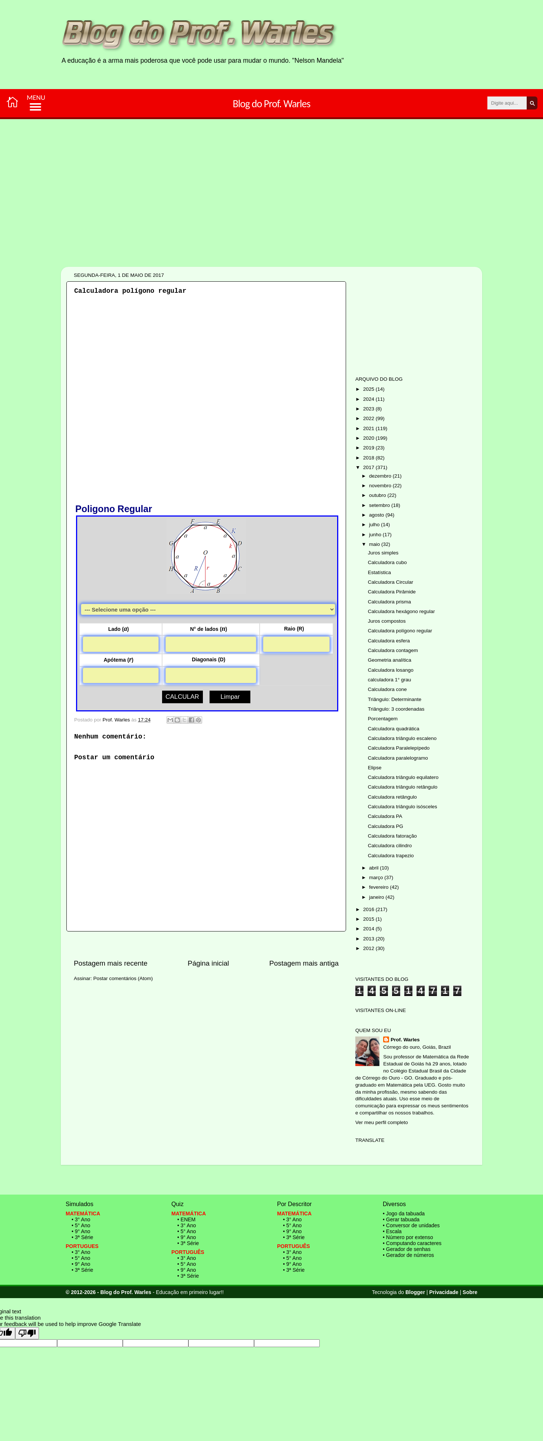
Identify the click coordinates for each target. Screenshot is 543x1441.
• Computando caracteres (412, 1243)
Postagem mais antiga (304, 963)
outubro (378, 495)
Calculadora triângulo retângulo (403, 787)
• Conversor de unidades (411, 1225)
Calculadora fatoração (392, 836)
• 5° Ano (81, 1225)
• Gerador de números (408, 1255)
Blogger (415, 1292)
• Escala (392, 1231)
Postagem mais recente (110, 963)
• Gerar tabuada (401, 1219)
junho (376, 534)
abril (374, 868)
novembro (381, 485)
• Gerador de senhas (407, 1249)
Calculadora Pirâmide (392, 592)
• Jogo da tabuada (404, 1213)
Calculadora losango (391, 670)
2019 (369, 448)
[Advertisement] (248, 218)
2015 (369, 919)
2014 (369, 928)
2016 (369, 909)
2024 (369, 399)
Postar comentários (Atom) (123, 978)
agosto (377, 515)
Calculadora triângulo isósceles (402, 806)
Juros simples (383, 553)
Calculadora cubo (387, 562)
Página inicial (208, 963)
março (376, 877)
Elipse (375, 767)
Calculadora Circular (390, 582)
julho (375, 524)
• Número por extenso (408, 1237)
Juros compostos (387, 621)
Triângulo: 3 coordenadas (396, 709)
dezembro (381, 476)
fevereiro (379, 887)
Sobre (470, 1292)
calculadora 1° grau (389, 679)
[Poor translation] (27, 1333)
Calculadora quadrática (393, 728)
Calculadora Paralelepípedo (399, 748)
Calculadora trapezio (391, 855)
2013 (369, 938)
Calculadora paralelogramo (398, 758)
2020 (369, 438)
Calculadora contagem (393, 650)
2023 (369, 409)
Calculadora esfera (389, 640)
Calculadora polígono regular (400, 630)
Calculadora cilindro (390, 845)
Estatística (379, 572)
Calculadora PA (385, 816)
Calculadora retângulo (392, 797)
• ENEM (186, 1219)
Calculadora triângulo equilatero (403, 777)
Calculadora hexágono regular (401, 611)
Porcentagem (383, 718)
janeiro (377, 897)
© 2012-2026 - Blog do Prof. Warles (108, 1292)
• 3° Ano (81, 1219)
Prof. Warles (405, 1039)
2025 (369, 389)
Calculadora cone (387, 689)
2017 (369, 467)
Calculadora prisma (389, 602)
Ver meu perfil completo (381, 1122)
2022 (369, 418)
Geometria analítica (389, 660)
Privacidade (443, 1292)
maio (375, 544)
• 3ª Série (82, 1237)
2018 (369, 458)
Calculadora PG (385, 826)
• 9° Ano (81, 1231)
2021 (369, 428)
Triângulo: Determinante (394, 699)
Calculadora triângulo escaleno (402, 738)
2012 (369, 948)
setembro (380, 505)
